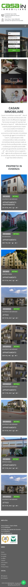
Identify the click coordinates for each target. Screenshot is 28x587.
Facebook (4, 576)
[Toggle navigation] (25, 26)
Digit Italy (18, 585)
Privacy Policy (4, 566)
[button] (14, 37)
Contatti (3, 564)
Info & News (4, 562)
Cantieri (3, 560)
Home (2, 552)
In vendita (3, 556)
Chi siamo (3, 554)
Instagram (4, 578)
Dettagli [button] (15, 196)
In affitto (3, 558)
